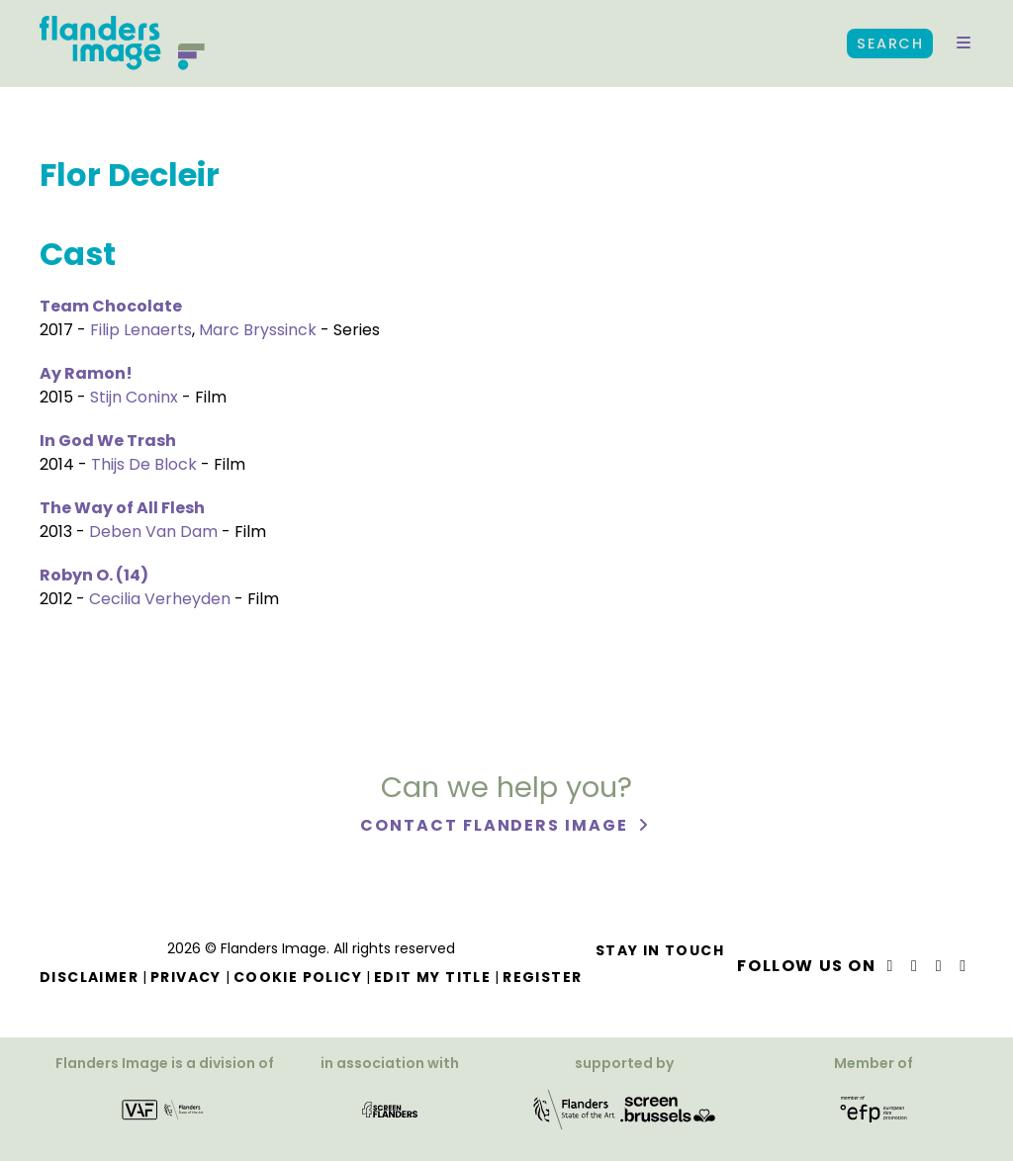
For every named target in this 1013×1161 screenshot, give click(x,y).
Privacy (186, 977)
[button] (963, 43)
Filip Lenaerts (141, 329)
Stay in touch (660, 950)
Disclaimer (89, 977)
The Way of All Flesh (122, 507)
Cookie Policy (297, 977)
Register (542, 977)
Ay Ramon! (86, 373)
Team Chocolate (111, 306)
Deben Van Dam (153, 531)
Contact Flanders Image (496, 825)
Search (890, 43)
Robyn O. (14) (94, 575)
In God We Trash (108, 440)
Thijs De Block (144, 464)
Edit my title (432, 977)
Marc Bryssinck (258, 329)
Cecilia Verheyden (159, 598)
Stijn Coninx (134, 397)
